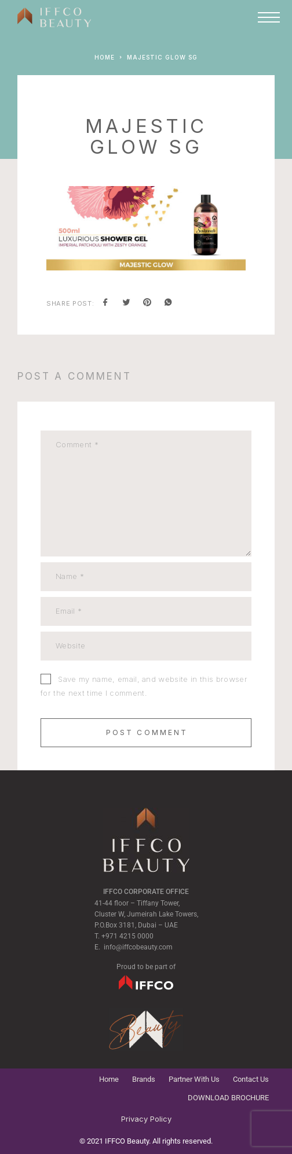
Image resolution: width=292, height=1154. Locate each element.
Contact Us (251, 1079)
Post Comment (147, 732)
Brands (143, 1079)
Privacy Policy (146, 1118)
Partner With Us (194, 1079)
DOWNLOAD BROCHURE (228, 1097)
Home (109, 1079)
